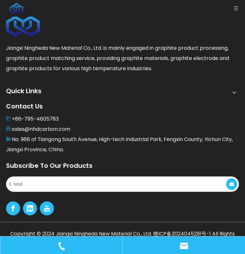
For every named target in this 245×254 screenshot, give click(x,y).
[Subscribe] (231, 184)
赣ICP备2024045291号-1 (182, 233)
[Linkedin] (30, 208)
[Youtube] (47, 208)
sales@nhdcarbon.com (41, 129)
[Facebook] (13, 208)
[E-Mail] (111, 184)
